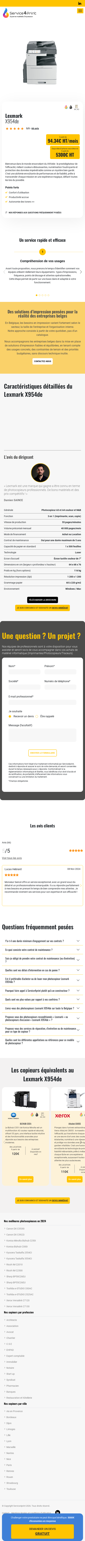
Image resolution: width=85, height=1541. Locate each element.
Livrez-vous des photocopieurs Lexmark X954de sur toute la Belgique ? (39, 1008)
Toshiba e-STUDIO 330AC (19, 1288)
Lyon (8, 1441)
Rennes (10, 1471)
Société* (13, 681)
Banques (10, 1391)
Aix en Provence (14, 1411)
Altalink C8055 (75, 1123)
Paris (9, 1465)
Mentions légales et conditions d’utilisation (31, 1513)
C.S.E (9, 1344)
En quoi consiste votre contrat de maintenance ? (29, 950)
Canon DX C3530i (15, 1228)
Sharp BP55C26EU (16, 1282)
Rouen (9, 1477)
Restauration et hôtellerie (19, 1397)
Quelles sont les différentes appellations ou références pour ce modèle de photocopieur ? (39, 1041)
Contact (5, 1513)
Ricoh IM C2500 (14, 1270)
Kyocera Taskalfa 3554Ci (19, 1258)
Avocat (10, 1332)
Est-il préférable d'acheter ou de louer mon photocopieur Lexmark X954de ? (37, 980)
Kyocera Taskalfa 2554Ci (19, 1252)
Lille (8, 1435)
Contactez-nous (42, 361)
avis (35, 128)
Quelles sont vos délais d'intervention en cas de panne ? (32, 970)
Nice (8, 1459)
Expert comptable (15, 1356)
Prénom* (49, 666)
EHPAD (10, 1350)
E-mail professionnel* (21, 696)
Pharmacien (12, 1385)
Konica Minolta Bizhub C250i (21, 1240)
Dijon (9, 1423)
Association (12, 1326)
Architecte (11, 1320)
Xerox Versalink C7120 (17, 1300)
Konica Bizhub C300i (17, 1246)
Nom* (12, 666)
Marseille (10, 1447)
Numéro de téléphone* (57, 681)
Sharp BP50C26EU (16, 1276)
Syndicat (10, 1380)
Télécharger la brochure (42, 600)
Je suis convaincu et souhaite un (42, 608)
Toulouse (11, 1489)
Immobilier (11, 1362)
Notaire (10, 1368)
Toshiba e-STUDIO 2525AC (19, 1294)
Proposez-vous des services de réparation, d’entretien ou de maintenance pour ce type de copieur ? (40, 1029)
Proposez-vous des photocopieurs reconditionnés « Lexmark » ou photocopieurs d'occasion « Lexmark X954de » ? (36, 1018)
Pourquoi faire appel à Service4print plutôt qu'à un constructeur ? (37, 991)
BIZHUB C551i (25, 1123)
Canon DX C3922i (15, 1234)
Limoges (10, 1429)
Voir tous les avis (12, 858)
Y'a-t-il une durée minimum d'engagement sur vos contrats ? (34, 941)
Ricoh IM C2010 (14, 1264)
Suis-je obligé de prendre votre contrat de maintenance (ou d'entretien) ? (40, 959)
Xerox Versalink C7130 (17, 1306)
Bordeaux (11, 1417)
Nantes (10, 1453)
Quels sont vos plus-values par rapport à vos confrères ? (32, 999)
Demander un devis (42, 1531)
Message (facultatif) (20, 725)
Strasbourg (12, 1483)
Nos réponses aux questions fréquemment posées (33, 213)
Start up (10, 1374)
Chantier (10, 1338)
